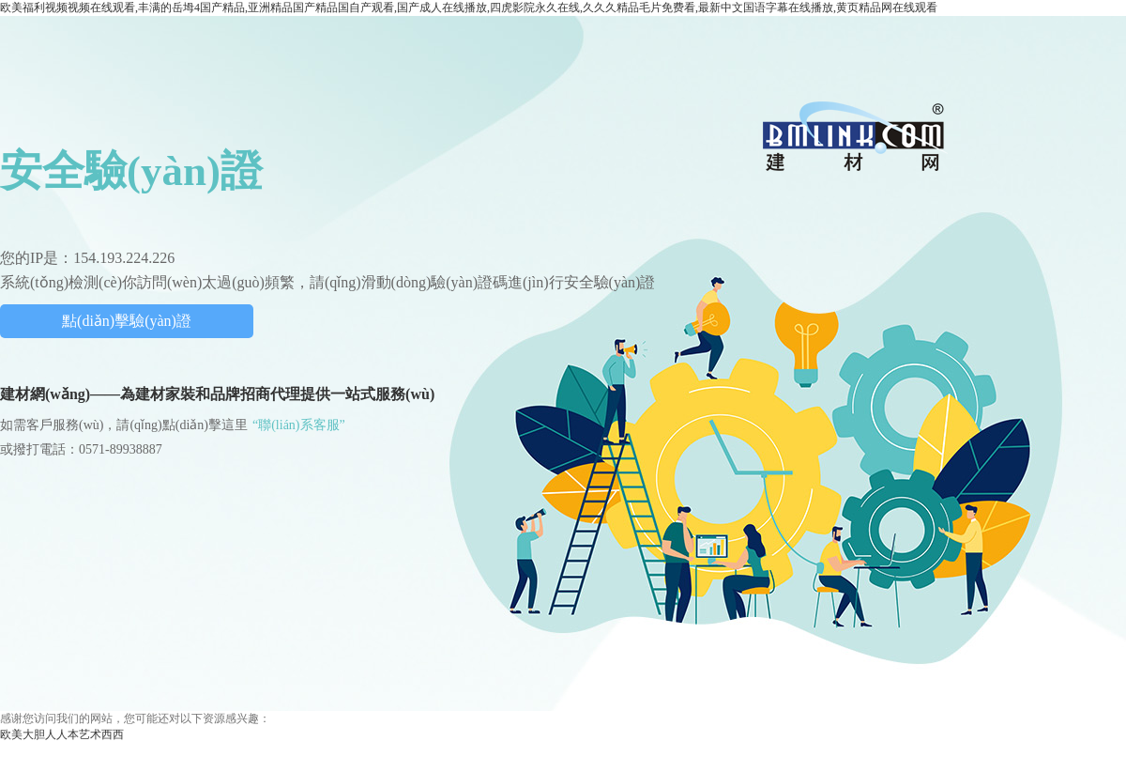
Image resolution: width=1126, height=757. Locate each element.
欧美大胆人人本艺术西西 (62, 734)
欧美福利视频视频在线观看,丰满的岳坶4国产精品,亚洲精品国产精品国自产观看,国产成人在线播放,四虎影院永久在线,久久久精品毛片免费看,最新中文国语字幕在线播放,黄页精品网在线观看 (468, 7)
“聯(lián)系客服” (298, 425)
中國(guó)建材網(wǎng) (855, 135)
